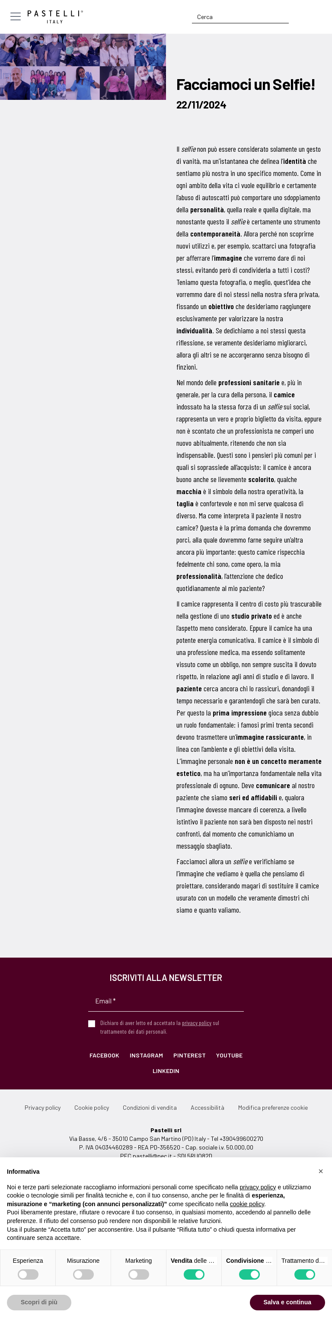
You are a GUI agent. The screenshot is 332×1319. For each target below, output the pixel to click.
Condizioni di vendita (150, 1107)
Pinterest (189, 1055)
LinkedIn (166, 1070)
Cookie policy (91, 1107)
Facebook (104, 1055)
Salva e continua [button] (287, 1302)
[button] (321, 1171)
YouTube (229, 1055)
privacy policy (196, 1022)
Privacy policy (43, 1107)
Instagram (146, 1055)
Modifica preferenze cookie (273, 1107)
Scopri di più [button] (39, 1302)
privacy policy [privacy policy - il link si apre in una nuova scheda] (258, 1187)
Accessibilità (207, 1107)
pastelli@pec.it (152, 1155)
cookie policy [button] (247, 1204)
